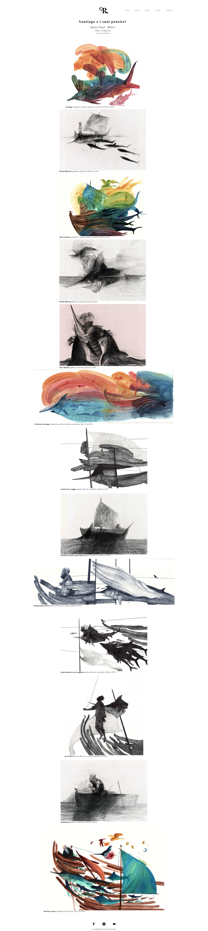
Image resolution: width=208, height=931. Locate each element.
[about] (158, 10)
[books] (147, 10)
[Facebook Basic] (93, 924)
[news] (127, 10)
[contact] (169, 10)
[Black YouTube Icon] (114, 924)
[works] (137, 10)
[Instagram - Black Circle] (103, 924)
